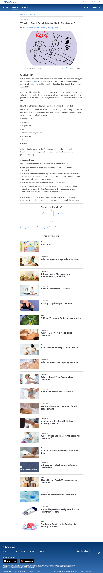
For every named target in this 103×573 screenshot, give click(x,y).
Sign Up (96, 7)
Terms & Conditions (20, 571)
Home (5, 7)
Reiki (35, 81)
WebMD (36, 28)
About (33, 551)
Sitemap (31, 571)
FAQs (42, 551)
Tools (25, 7)
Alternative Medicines (37, 227)
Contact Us (41, 571)
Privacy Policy (7, 571)
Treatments (33, 14)
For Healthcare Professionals (91, 2)
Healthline (29, 28)
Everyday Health (52, 28)
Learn (15, 7)
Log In (86, 7)
